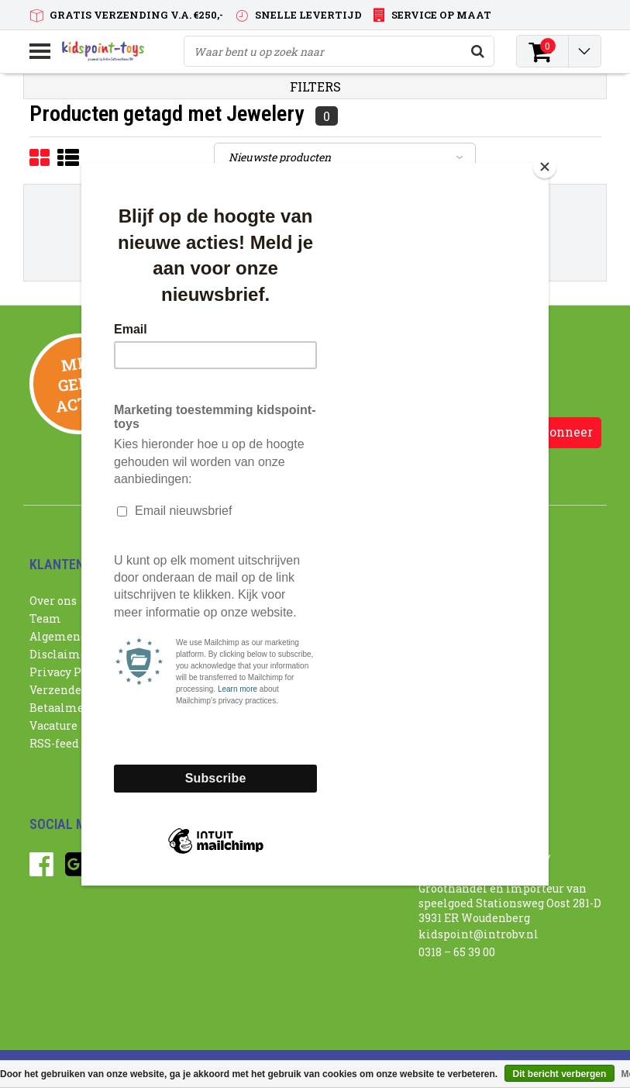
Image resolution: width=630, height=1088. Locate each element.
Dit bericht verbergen (560, 1074)
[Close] (544, 166)
